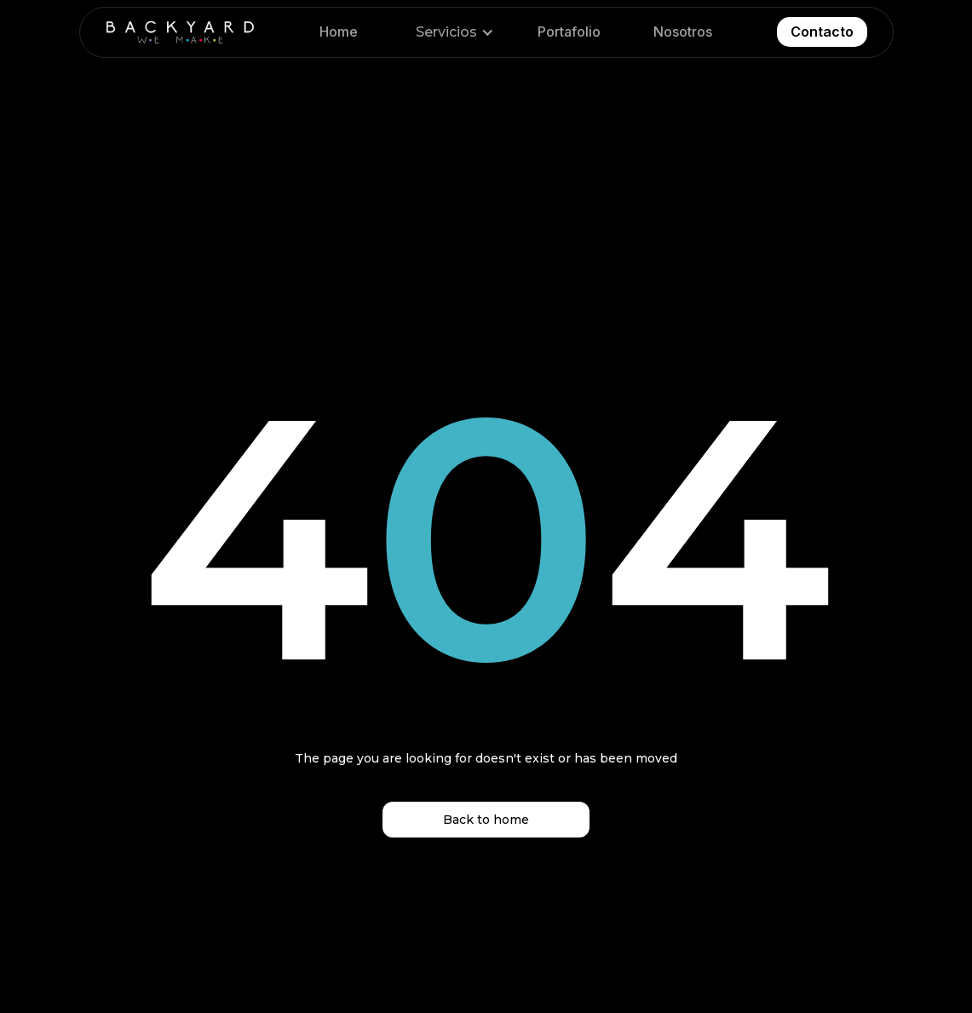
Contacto (822, 31)
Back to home (486, 819)
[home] (180, 32)
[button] (451, 32)
